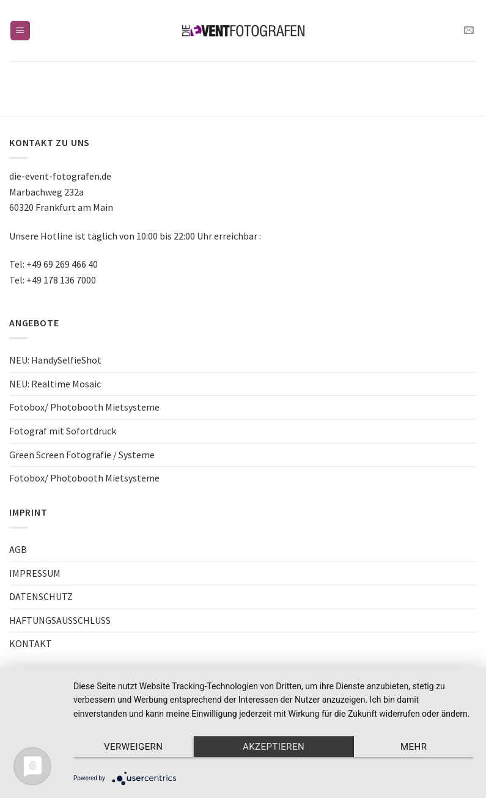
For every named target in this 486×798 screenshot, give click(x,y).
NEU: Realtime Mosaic (55, 384)
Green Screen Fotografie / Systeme (82, 454)
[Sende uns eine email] (469, 30)
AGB (18, 549)
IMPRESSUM (35, 573)
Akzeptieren (273, 746)
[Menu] (20, 31)
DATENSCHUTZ (41, 596)
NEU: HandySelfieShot (55, 360)
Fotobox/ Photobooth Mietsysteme (84, 407)
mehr (413, 746)
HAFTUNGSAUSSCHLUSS (60, 620)
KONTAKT (30, 643)
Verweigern (133, 746)
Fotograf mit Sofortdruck (62, 431)
